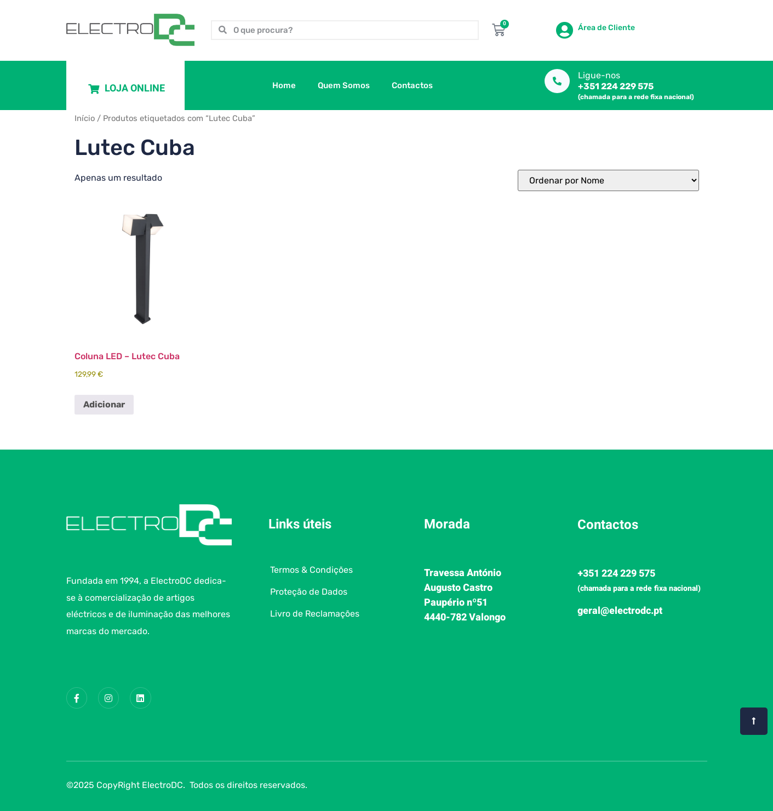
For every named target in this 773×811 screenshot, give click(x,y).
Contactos (412, 85)
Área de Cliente (606, 27)
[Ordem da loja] (608, 180)
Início (85, 118)
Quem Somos (344, 85)
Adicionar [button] (104, 404)
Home (284, 85)
